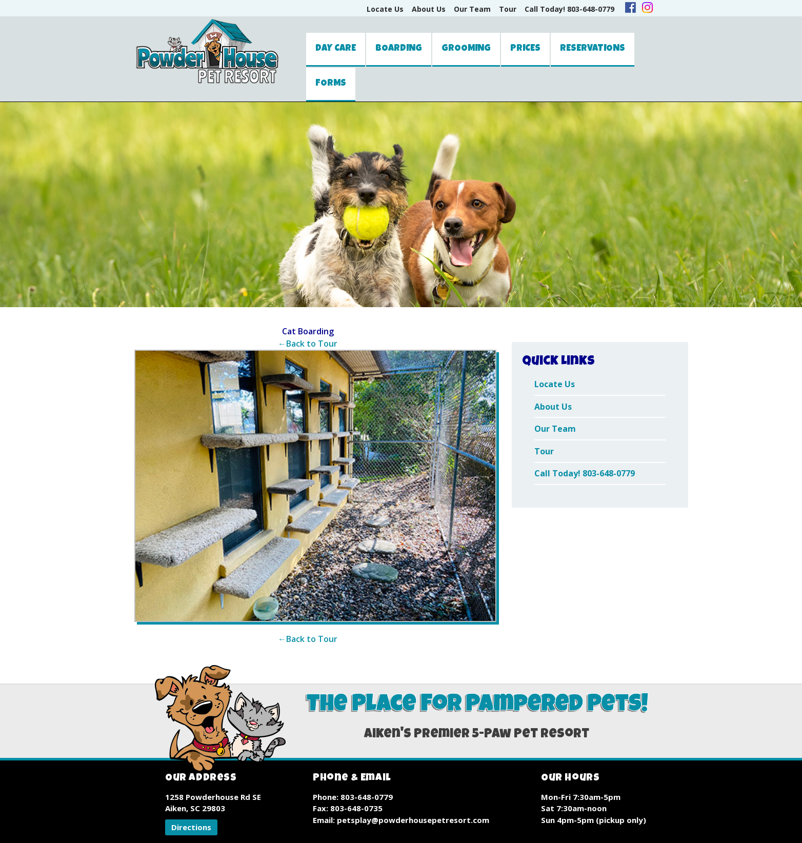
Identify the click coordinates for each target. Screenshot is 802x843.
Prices (525, 48)
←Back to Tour (307, 343)
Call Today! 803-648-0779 (569, 9)
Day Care (335, 48)
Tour (507, 9)
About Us (429, 9)
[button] (191, 827)
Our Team (472, 9)
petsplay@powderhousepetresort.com (413, 820)
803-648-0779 (366, 797)
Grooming (466, 48)
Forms (330, 83)
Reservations (592, 48)
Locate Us (385, 9)
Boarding (398, 48)
